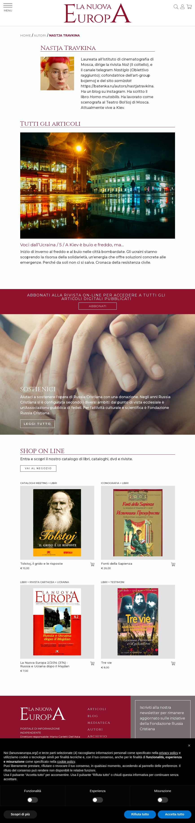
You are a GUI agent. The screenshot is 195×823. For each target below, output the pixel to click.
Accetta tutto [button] (174, 814)
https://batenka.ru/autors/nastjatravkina (117, 86)
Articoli (97, 709)
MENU (7, 7)
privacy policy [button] (168, 753)
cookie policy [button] (66, 761)
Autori (95, 730)
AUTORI (40, 35)
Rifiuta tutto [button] (140, 814)
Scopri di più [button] (20, 814)
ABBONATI (97, 306)
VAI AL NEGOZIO (38, 468)
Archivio (97, 736)
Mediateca (99, 723)
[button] (189, 745)
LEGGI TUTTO (37, 424)
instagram (116, 91)
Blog (93, 716)
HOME (25, 35)
